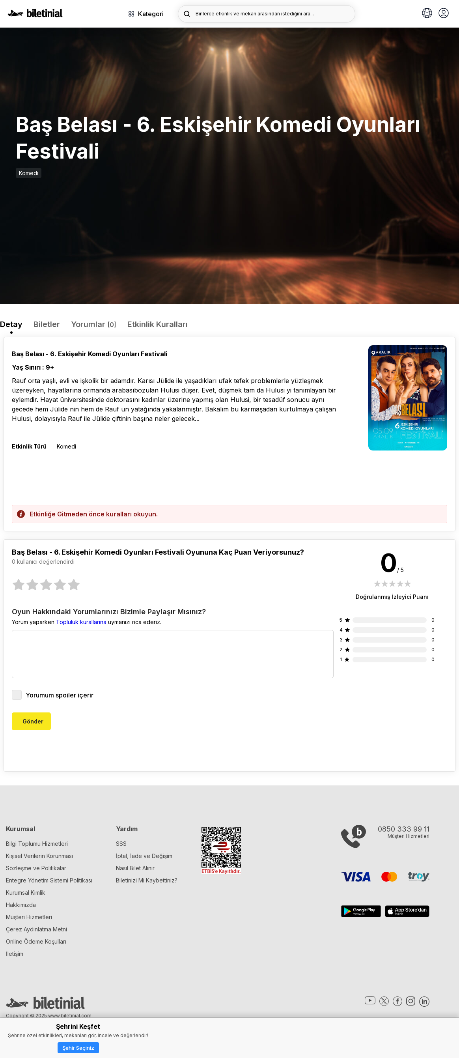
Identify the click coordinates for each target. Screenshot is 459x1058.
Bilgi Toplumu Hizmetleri (37, 843)
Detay (11, 324)
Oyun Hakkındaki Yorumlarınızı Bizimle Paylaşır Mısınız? (109, 611)
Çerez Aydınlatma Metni (36, 929)
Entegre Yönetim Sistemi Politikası (49, 880)
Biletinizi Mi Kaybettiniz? (146, 880)
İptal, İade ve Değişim (144, 855)
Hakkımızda (21, 904)
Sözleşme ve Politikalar (36, 868)
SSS (121, 843)
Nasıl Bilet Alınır (135, 868)
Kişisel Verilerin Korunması (39, 855)
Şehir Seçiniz (78, 1048)
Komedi (28, 173)
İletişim (14, 953)
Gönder (32, 721)
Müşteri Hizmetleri (29, 917)
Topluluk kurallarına (81, 622)
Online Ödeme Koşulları (36, 941)
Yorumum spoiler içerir (52, 695)
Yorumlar (93, 324)
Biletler (47, 324)
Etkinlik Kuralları (157, 324)
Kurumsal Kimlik (25, 892)
